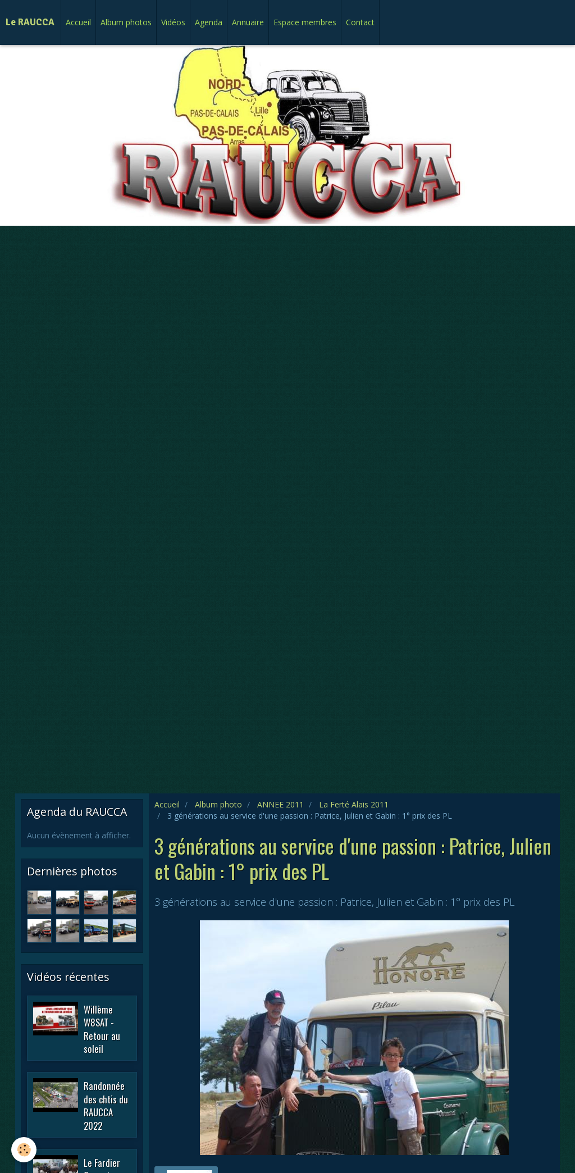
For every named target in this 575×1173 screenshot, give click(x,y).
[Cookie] (23, 1149)
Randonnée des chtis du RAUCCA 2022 (106, 1106)
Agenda (208, 22)
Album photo (218, 804)
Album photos (126, 22)
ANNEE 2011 (280, 804)
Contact (360, 22)
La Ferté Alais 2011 (354, 804)
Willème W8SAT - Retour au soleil (102, 1029)
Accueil (78, 22)
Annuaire (248, 22)
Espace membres (304, 22)
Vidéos (173, 22)
